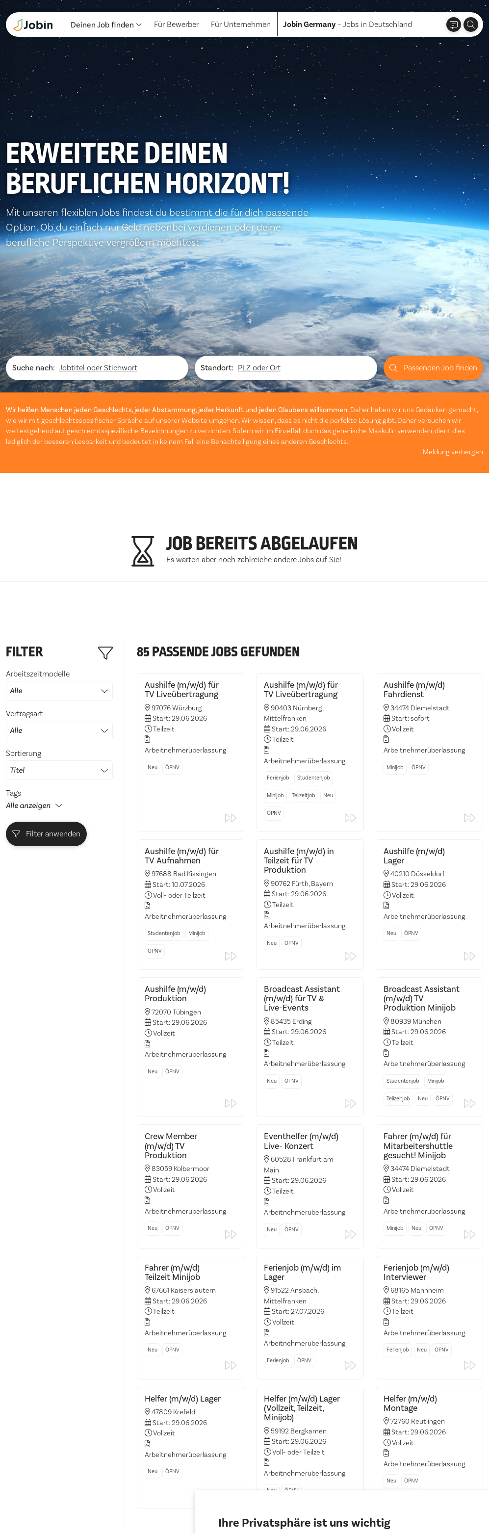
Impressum (77, 1509)
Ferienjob (278, 666)
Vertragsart (59, 612)
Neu (152, 655)
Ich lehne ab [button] (308, 1499)
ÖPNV (172, 655)
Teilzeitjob (303, 683)
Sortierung (59, 652)
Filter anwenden (46, 722)
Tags (13, 681)
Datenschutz (27, 1509)
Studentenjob (313, 666)
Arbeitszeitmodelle (59, 573)
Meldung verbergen (453, 340)
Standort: (217, 256)
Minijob (275, 683)
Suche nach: (33, 256)
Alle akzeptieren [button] (249, 1499)
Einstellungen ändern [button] (374, 1499)
